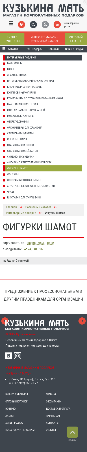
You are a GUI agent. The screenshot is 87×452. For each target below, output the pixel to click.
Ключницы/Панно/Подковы (24, 86)
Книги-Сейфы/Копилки (21, 92)
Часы (10, 191)
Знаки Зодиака (16, 75)
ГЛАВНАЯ (51, 394)
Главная (11, 207)
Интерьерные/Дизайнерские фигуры (30, 80)
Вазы (10, 69)
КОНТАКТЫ (52, 422)
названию (35, 243)
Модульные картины (20, 115)
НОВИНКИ (10, 408)
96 (41, 249)
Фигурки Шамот (17, 168)
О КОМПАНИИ (53, 401)
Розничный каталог (38, 207)
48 (35, 249)
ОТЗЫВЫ (51, 429)
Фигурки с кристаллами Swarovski (29, 162)
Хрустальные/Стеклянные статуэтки (31, 185)
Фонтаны (13, 174)
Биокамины (14, 63)
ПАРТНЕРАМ (53, 415)
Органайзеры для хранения (24, 127)
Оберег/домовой (17, 121)
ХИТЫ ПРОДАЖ (14, 422)
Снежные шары (17, 139)
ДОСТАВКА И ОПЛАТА (58, 408)
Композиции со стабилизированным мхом (35, 98)
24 (27, 249)
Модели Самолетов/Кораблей (26, 110)
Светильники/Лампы (20, 133)
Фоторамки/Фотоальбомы (24, 180)
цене (50, 243)
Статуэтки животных (21, 145)
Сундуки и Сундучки (20, 156)
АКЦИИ (9, 415)
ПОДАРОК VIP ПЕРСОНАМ (20, 429)
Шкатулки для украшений (24, 197)
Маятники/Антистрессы (22, 104)
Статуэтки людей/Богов (22, 150)
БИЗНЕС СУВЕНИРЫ (16, 394)
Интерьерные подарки (21, 57)
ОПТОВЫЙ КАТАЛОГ (16, 401)
